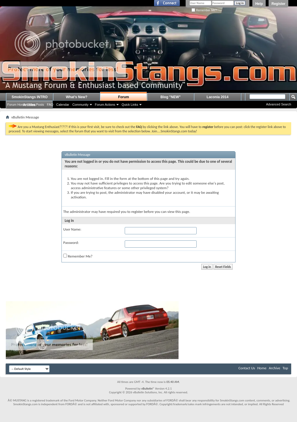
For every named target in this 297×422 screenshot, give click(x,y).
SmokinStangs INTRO (30, 97)
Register (278, 4)
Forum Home (16, 104)
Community (80, 104)
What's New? (76, 97)
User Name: (72, 229)
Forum (123, 97)
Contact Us (246, 368)
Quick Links (130, 104)
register (137, 211)
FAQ (50, 104)
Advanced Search (278, 104)
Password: (71, 242)
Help (259, 4)
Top (285, 368)
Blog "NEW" (170, 97)
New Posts (36, 104)
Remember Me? (204, 10)
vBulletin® (147, 388)
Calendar (62, 104)
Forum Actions (105, 104)
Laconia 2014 (217, 97)
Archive (274, 368)
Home (262, 368)
